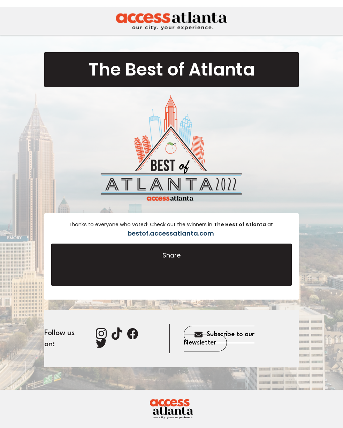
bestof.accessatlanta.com (171, 233)
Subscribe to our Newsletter (219, 338)
